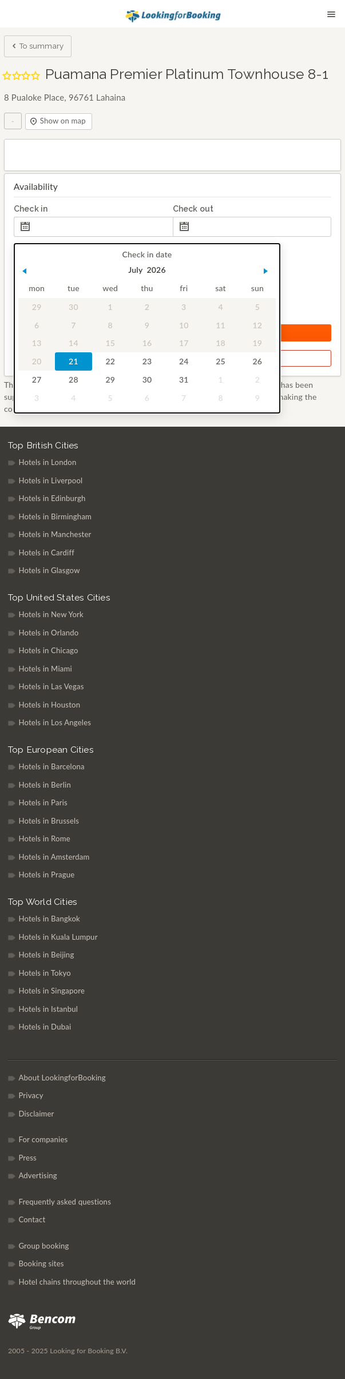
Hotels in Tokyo (44, 972)
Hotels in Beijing (46, 954)
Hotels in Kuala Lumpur (57, 936)
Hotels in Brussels (48, 820)
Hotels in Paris (43, 802)
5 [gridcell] (257, 307)
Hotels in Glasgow (49, 570)
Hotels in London (47, 462)
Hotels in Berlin (44, 784)
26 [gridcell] (257, 362)
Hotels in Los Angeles (54, 722)
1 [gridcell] (110, 307)
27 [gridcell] (37, 379)
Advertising (37, 1175)
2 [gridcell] (147, 307)
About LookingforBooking (61, 1077)
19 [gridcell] (257, 343)
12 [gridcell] (257, 325)
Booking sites (41, 1263)
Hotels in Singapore (51, 990)
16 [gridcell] (147, 343)
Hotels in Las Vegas (51, 686)
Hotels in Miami (45, 668)
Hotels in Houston (49, 704)
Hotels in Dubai (44, 1026)
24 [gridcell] (184, 362)
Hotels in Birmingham (55, 516)
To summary (37, 47)
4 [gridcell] (220, 307)
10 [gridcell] (184, 325)
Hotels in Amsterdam (53, 856)
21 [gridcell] (73, 362)
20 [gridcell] (37, 362)
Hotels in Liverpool (50, 480)
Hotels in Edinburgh (51, 498)
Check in (31, 208)
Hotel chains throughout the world (77, 1281)
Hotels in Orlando (48, 632)
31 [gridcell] (184, 379)
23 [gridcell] (147, 362)
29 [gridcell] (37, 307)
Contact (31, 1219)
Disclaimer (36, 1113)
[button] (24, 271)
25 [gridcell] (220, 362)
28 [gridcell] (73, 379)
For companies (43, 1139)
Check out (193, 208)
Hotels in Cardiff (46, 552)
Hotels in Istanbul (48, 1009)
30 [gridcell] (73, 307)
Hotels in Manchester (54, 534)
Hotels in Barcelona (51, 766)
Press (27, 1157)
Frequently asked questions (64, 1201)
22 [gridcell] (110, 362)
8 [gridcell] (110, 325)
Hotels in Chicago (48, 650)
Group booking (43, 1245)
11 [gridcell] (220, 325)
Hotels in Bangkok (49, 918)
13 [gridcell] (37, 343)
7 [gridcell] (73, 325)
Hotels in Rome (44, 838)
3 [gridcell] (183, 307)
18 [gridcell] (220, 343)
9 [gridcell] (147, 325)
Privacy (30, 1095)
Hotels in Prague (46, 874)
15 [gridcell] (110, 343)
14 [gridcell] (73, 343)
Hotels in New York (51, 614)
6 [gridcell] (36, 325)
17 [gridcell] (184, 343)
